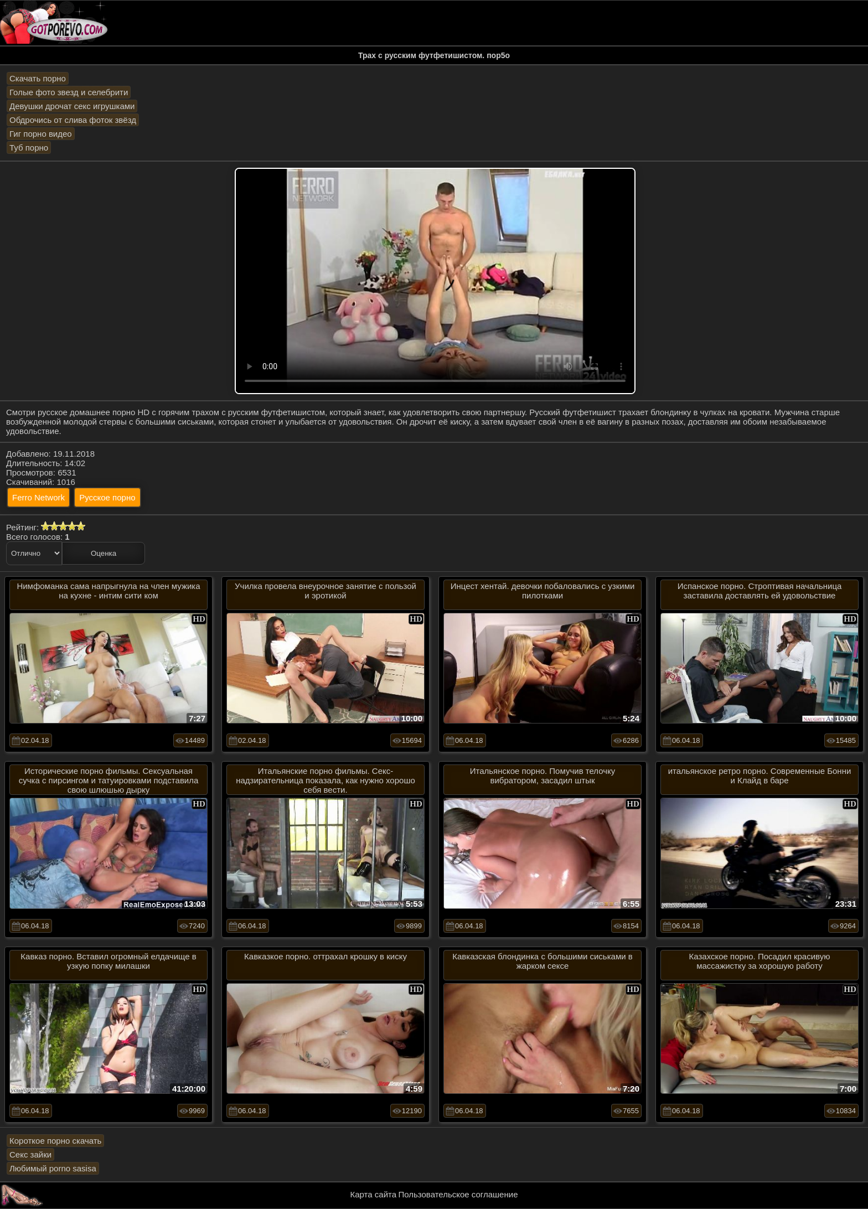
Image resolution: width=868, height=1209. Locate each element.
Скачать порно (37, 78)
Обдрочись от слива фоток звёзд (72, 120)
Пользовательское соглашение (458, 1194)
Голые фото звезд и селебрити (68, 92)
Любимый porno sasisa (52, 1168)
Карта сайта (373, 1194)
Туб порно (28, 147)
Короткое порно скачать (55, 1140)
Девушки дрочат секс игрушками (72, 106)
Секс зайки (30, 1154)
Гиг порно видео (40, 133)
